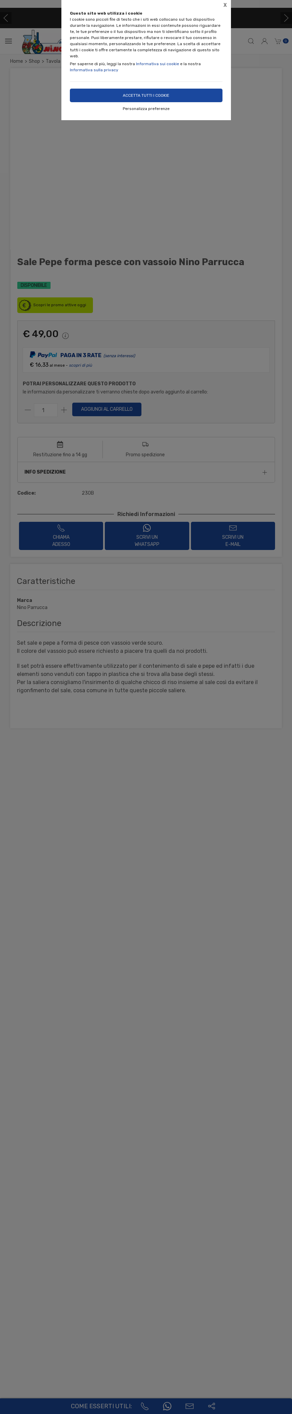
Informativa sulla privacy (94, 70)
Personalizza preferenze (146, 108)
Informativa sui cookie (157, 63)
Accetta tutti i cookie (146, 95)
